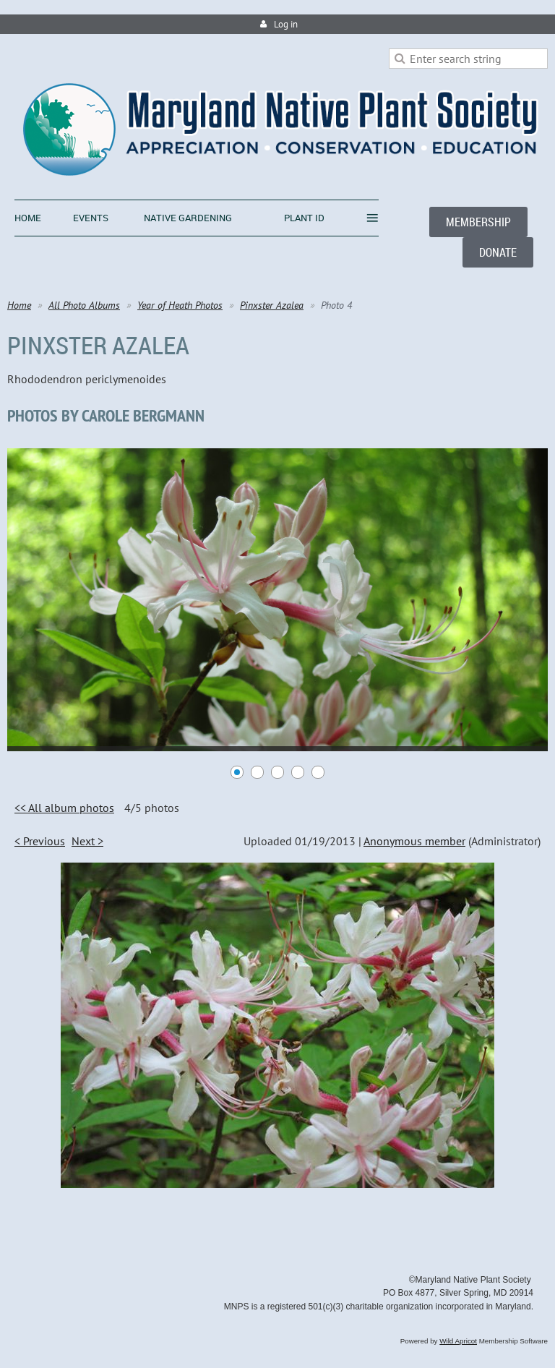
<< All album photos (64, 807)
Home (19, 305)
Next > (87, 841)
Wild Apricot (458, 1341)
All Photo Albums (84, 305)
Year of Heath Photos (180, 305)
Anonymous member (414, 841)
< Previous (39, 841)
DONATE (498, 252)
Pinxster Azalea (272, 305)
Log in (286, 24)
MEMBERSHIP (478, 222)
